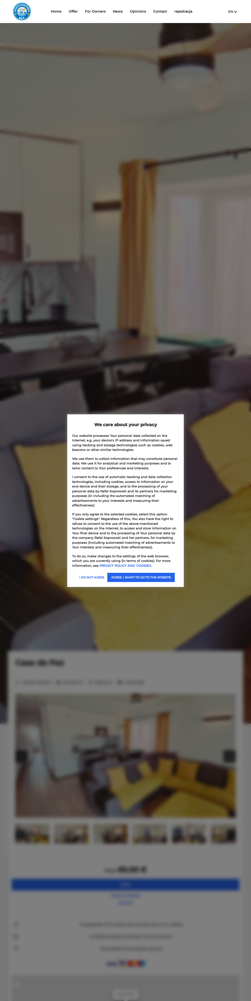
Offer (73, 11)
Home (56, 11)
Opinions (138, 11)
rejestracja (183, 11)
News (118, 11)
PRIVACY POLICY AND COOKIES (125, 565)
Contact (160, 11)
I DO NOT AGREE (91, 577)
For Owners (95, 11)
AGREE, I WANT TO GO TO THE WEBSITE (141, 577)
